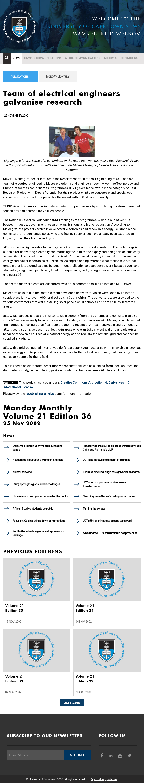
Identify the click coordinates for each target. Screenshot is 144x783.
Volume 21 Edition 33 (14, 678)
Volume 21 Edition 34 (85, 608)
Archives (110, 57)
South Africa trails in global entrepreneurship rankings (39, 533)
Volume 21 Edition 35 (14, 608)
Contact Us (129, 57)
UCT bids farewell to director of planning (106, 459)
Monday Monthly (57, 76)
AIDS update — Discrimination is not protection (110, 533)
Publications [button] (21, 76)
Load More (72, 702)
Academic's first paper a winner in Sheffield (38, 459)
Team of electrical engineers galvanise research (111, 472)
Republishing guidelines (104, 779)
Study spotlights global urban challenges (36, 484)
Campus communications (43, 57)
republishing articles (40, 393)
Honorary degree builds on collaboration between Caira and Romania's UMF (112, 447)
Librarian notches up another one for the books (40, 496)
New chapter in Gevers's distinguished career (109, 496)
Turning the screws (94, 508)
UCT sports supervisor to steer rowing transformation (105, 484)
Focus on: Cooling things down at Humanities (39, 520)
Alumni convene (22, 472)
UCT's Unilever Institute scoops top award (107, 520)
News (16, 57)
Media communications (82, 57)
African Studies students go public (33, 508)
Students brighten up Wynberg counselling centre (37, 447)
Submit (77, 755)
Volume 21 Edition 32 (85, 678)
